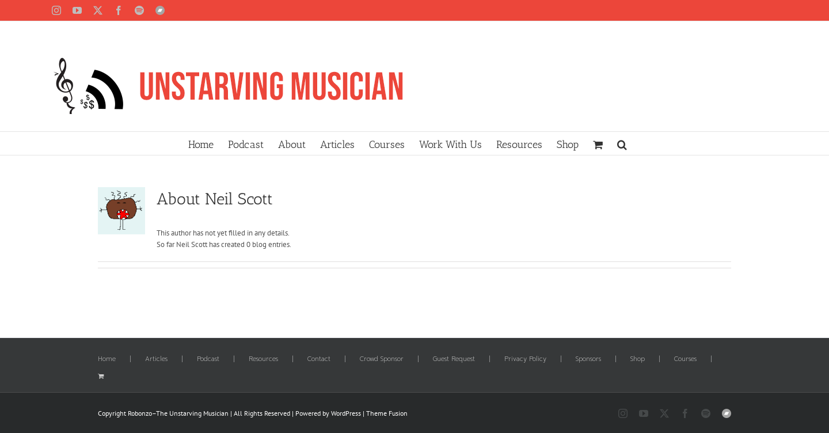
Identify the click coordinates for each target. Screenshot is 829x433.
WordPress (346, 413)
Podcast (208, 359)
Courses (685, 359)
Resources (263, 359)
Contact (318, 359)
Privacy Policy (525, 359)
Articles (156, 359)
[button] (622, 143)
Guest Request (454, 359)
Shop (637, 359)
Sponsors (588, 359)
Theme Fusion (387, 413)
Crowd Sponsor (382, 359)
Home (107, 359)
